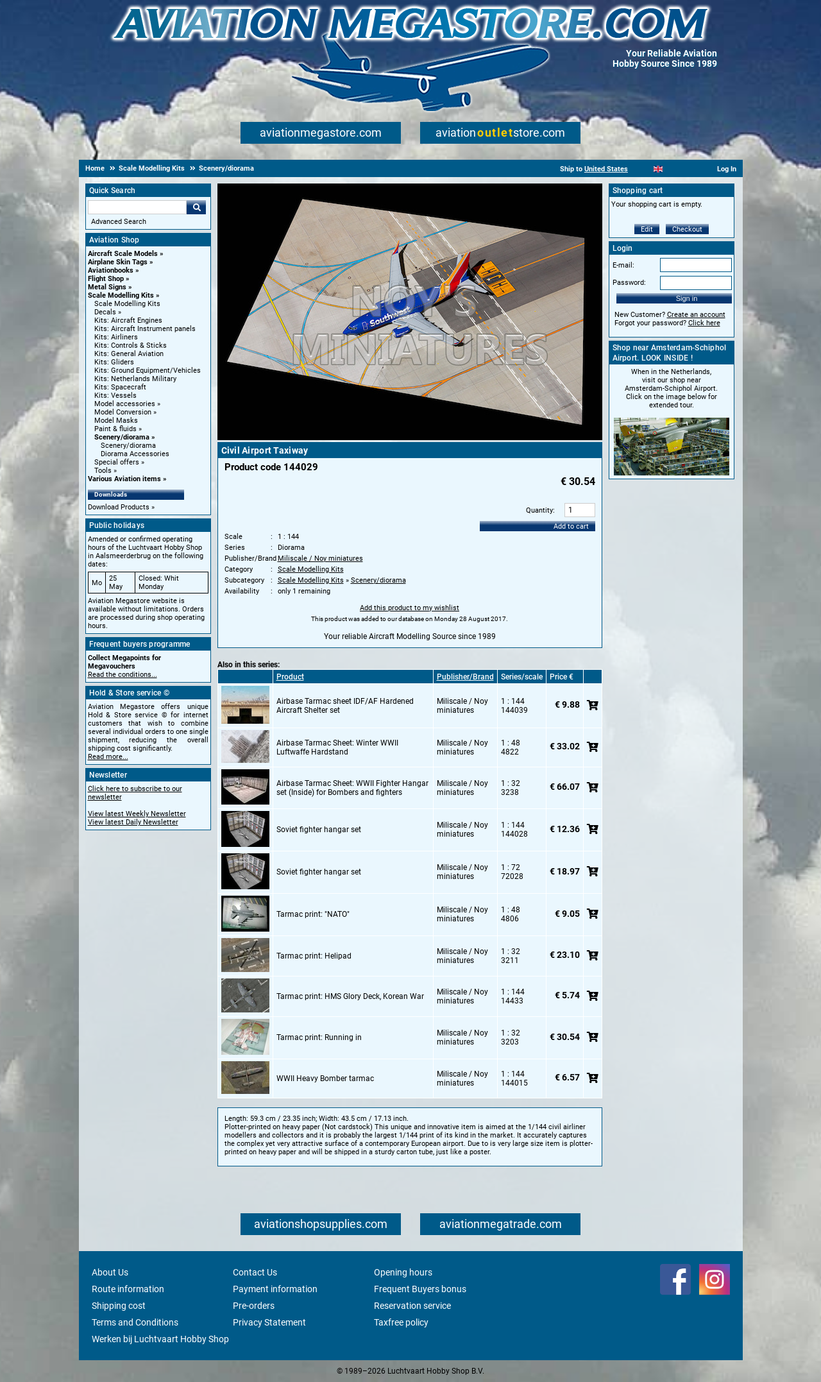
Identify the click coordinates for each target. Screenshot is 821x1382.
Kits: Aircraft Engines (128, 320)
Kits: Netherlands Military (135, 379)
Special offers (116, 462)
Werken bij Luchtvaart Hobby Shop (160, 1339)
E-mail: (623, 265)
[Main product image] (409, 437)
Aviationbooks (110, 270)
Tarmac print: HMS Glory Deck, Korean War (350, 996)
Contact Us (255, 1272)
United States (606, 169)
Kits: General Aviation (129, 354)
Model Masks (116, 420)
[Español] (674, 169)
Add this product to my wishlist (409, 608)
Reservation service (412, 1306)
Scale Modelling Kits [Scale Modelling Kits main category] (127, 304)
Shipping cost (119, 1306)
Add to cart (571, 526)
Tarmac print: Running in (319, 1037)
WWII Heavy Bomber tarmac (325, 1078)
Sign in (687, 298)
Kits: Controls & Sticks (130, 345)
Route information (128, 1289)
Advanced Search (118, 222)
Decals (105, 312)
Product (290, 676)
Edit (647, 229)
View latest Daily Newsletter (133, 822)
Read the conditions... (122, 674)
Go (196, 207)
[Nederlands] (642, 169)
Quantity (539, 510)
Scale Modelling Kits (121, 295)
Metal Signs (107, 287)
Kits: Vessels (115, 395)
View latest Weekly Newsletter (137, 814)
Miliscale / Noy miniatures (320, 558)
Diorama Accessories (135, 454)
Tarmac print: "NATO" (313, 914)
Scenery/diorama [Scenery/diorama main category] (128, 445)
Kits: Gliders (114, 362)
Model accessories (124, 404)
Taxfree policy (401, 1322)
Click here (704, 323)
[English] (658, 169)
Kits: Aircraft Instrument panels (145, 329)
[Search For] (137, 207)
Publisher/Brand (465, 676)
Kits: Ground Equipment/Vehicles (147, 370)
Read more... (108, 757)
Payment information (275, 1289)
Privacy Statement (269, 1322)
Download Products (118, 507)
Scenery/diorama (121, 437)
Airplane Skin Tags (118, 262)
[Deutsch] (690, 169)
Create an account (696, 315)
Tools (103, 470)
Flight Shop (106, 279)
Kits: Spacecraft (120, 387)
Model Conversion (122, 412)
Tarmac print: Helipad (313, 955)
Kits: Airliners (116, 337)
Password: (629, 282)
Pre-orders (254, 1306)
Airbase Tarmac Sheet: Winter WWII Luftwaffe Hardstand (337, 747)
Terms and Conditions (135, 1322)
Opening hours (403, 1272)
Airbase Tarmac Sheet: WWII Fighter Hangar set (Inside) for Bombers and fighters (352, 788)
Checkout (687, 229)
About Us (110, 1272)
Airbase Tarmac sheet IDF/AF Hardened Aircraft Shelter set (345, 706)
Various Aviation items (124, 479)
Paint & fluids (115, 429)
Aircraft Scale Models (123, 254)
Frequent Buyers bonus (420, 1289)
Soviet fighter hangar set (318, 829)
